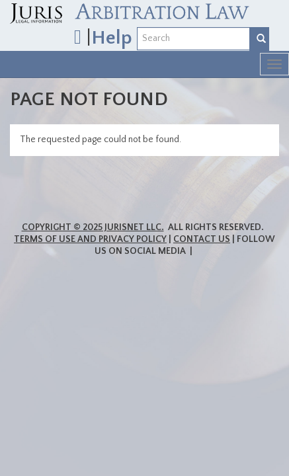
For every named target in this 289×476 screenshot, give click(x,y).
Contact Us (201, 239)
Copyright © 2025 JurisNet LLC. (93, 227)
